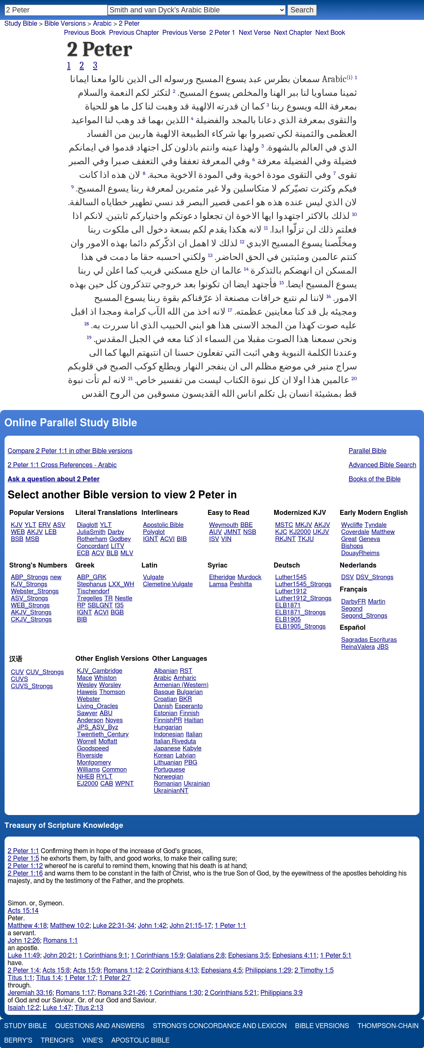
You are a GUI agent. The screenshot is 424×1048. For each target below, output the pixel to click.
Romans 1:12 (123, 970)
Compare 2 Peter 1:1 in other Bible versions (70, 451)
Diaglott (87, 525)
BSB (17, 539)
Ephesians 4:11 (294, 955)
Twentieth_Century (103, 734)
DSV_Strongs (375, 577)
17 (230, 310)
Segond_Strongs (364, 616)
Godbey (120, 539)
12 (242, 241)
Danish (163, 706)
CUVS (19, 679)
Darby (116, 532)
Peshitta (241, 584)
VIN (226, 539)
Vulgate (153, 577)
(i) (350, 77)
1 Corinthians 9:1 (103, 955)
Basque (164, 692)
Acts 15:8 (56, 970)
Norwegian (168, 777)
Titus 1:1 (20, 978)
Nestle (123, 598)
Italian (194, 734)
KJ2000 (300, 532)
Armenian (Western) (181, 685)
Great (349, 539)
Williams (88, 770)
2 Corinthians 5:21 (231, 993)
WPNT (124, 784)
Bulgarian (190, 692)
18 (86, 323)
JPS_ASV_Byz (97, 727)
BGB (117, 612)
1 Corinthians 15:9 (157, 955)
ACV (98, 553)
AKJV (35, 532)
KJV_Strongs (29, 584)
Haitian (194, 720)
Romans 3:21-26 (122, 993)
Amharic (184, 678)
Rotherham (92, 539)
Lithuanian (168, 762)
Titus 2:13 (89, 1007)
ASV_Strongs (29, 598)
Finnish (190, 713)
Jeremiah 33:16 (30, 993)
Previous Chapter (134, 32)
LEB (50, 532)
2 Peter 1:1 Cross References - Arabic (62, 465)
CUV (17, 672)
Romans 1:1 (60, 940)
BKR (185, 699)
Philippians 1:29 (268, 970)
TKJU (306, 539)
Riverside (90, 755)
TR (108, 598)
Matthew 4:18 (27, 925)
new (55, 577)
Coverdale (355, 532)
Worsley (110, 685)
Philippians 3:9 (281, 993)
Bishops (352, 546)
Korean (163, 755)
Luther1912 (291, 591)
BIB (182, 539)
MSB (32, 539)
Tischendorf (93, 591)
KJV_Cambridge (100, 671)
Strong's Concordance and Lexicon (220, 1026)
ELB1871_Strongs (300, 612)
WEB (18, 532)
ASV (59, 525)
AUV (215, 532)
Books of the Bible (375, 479)
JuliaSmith (91, 532)
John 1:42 (152, 925)
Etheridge (222, 577)
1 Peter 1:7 (80, 978)
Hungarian (168, 727)
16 (328, 296)
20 (354, 378)
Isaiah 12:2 (24, 1007)
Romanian (167, 784)
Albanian (166, 671)
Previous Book (85, 32)
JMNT (232, 532)
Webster (88, 699)
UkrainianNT (171, 791)
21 (130, 378)
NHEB (85, 777)
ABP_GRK (91, 577)
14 (246, 269)
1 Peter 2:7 (114, 978)
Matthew (383, 532)
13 (210, 255)
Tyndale (376, 525)
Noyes (114, 720)
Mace (84, 678)
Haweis (87, 692)
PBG (191, 762)
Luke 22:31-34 (114, 925)
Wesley (87, 685)
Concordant (93, 546)
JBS (382, 647)
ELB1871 (288, 605)
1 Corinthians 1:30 (175, 993)
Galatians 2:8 (206, 955)
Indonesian (169, 734)
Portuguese (169, 770)
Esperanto (189, 706)
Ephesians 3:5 (248, 955)
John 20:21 (59, 955)
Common (114, 770)
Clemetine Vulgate (168, 584)
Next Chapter (293, 32)
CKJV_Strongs (31, 619)
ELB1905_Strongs (300, 626)
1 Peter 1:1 (230, 925)
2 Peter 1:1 (23, 851)
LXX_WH (121, 584)
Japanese (167, 748)
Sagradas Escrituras (369, 640)
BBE (247, 525)
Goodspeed (93, 748)
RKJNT (285, 539)
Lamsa (218, 584)
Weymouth (223, 525)
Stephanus (91, 584)
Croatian (165, 699)
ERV (45, 525)
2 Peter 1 (222, 32)
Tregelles (89, 598)
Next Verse (255, 32)
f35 (119, 605)
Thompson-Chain (388, 1026)
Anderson (90, 720)
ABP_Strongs (29, 577)
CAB (106, 784)
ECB (83, 553)
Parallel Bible (367, 451)
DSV (347, 577)
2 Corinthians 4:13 (171, 970)
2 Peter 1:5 (23, 858)
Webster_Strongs (35, 591)
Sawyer (87, 713)
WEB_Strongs (30, 605)
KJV (16, 525)
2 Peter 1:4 (23, 970)
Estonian (165, 713)
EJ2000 (87, 784)
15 (281, 282)
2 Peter (129, 23)
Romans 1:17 (75, 993)
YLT (30, 525)
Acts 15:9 (86, 970)
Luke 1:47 (57, 1007)
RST (186, 671)
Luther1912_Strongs (303, 598)
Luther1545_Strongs (303, 584)
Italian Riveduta (175, 741)
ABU (105, 713)
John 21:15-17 (191, 925)
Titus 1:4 (48, 978)
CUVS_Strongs (32, 686)
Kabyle (192, 748)
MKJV (303, 525)
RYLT (104, 777)
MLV (126, 553)
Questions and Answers (100, 1026)
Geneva (369, 539)
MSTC (284, 525)
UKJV (321, 532)
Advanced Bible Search (382, 465)
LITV (117, 546)
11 (266, 228)
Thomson (112, 692)
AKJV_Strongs (31, 612)
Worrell (86, 741)
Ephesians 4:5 (221, 970)
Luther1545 (291, 577)
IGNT (150, 539)
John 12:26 (24, 940)
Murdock (249, 577)
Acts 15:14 (23, 910)
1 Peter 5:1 (336, 955)
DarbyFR (353, 602)
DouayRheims (360, 553)
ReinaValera (358, 647)
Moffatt (108, 741)
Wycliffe (351, 525)
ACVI (167, 539)
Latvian (185, 755)
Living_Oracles (97, 706)
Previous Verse (184, 32)
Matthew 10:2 (69, 925)
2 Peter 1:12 (25, 866)
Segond (351, 609)
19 (89, 337)
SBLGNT (100, 605)
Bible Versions (65, 23)
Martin (376, 602)
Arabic (162, 678)
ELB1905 (288, 619)
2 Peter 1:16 (25, 873)
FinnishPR (168, 720)
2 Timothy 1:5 (314, 970)
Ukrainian (197, 784)
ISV (214, 539)
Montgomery (94, 762)
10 (354, 214)
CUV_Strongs (45, 672)
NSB (249, 532)
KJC (281, 532)
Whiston (105, 678)
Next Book (330, 32)
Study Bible (21, 23)
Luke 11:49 (24, 955)
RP (81, 605)
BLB (112, 553)
